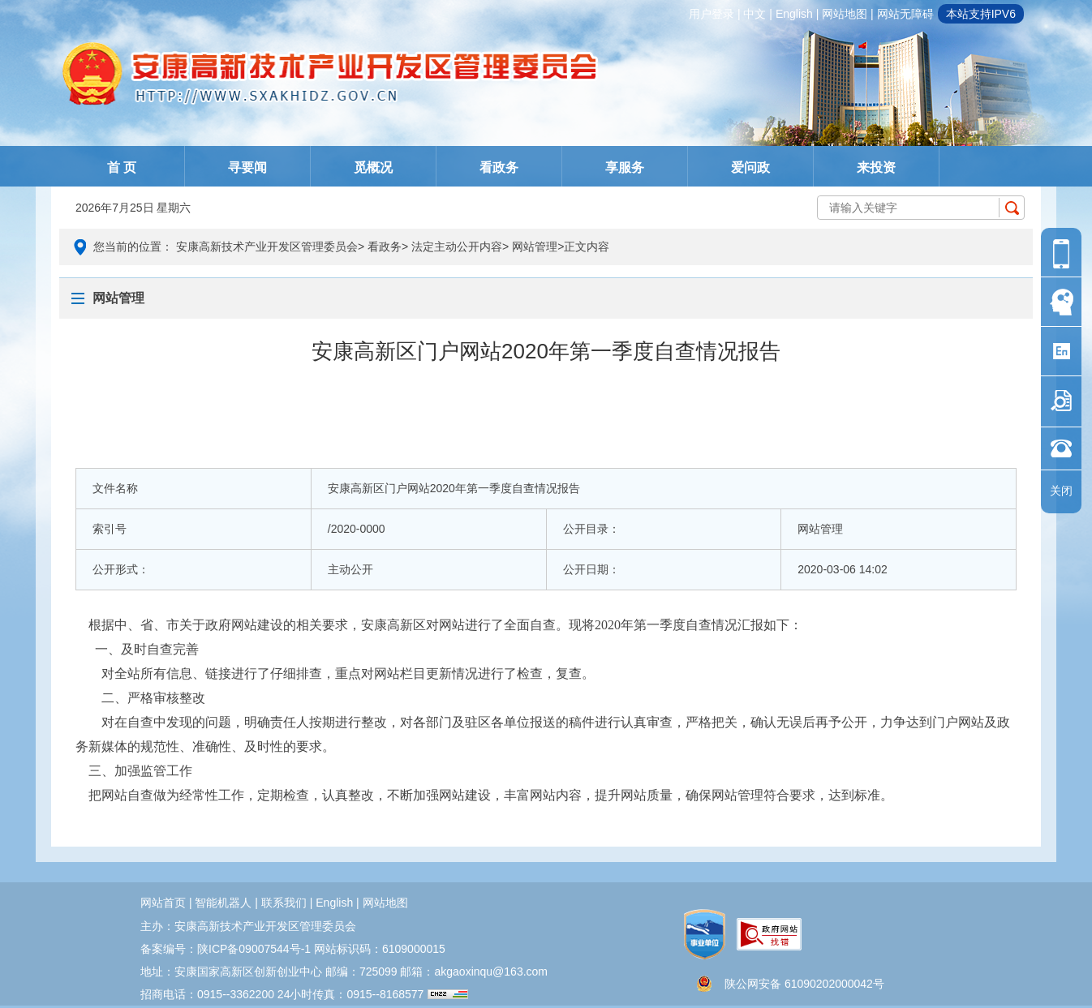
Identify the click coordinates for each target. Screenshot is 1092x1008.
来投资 (876, 167)
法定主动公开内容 (456, 246)
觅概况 (373, 167)
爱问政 (750, 167)
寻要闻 (247, 167)
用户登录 (711, 13)
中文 (754, 13)
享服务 (624, 167)
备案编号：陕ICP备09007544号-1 (225, 948)
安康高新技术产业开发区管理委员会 (267, 246)
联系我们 (284, 902)
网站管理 (534, 246)
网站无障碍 (905, 13)
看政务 (498, 167)
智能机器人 (223, 902)
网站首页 (163, 902)
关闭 (1061, 490)
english (794, 13)
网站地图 (844, 13)
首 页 (121, 167)
